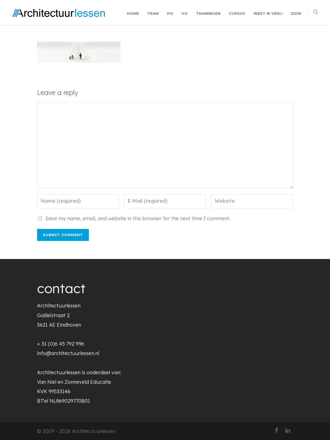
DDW (296, 13)
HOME (133, 13)
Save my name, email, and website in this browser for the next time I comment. (137, 218)
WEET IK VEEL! (268, 13)
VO (185, 13)
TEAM (153, 13)
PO (170, 13)
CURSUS (237, 13)
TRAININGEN (208, 13)
